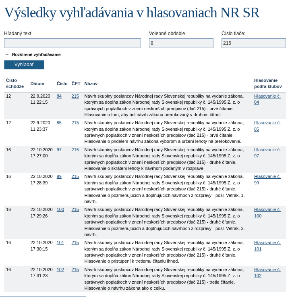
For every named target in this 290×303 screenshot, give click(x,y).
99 (59, 176)
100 (60, 209)
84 (59, 96)
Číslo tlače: (233, 33)
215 (75, 96)
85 (59, 122)
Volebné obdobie (167, 33)
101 (60, 242)
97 (59, 149)
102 (60, 269)
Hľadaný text (17, 33)
